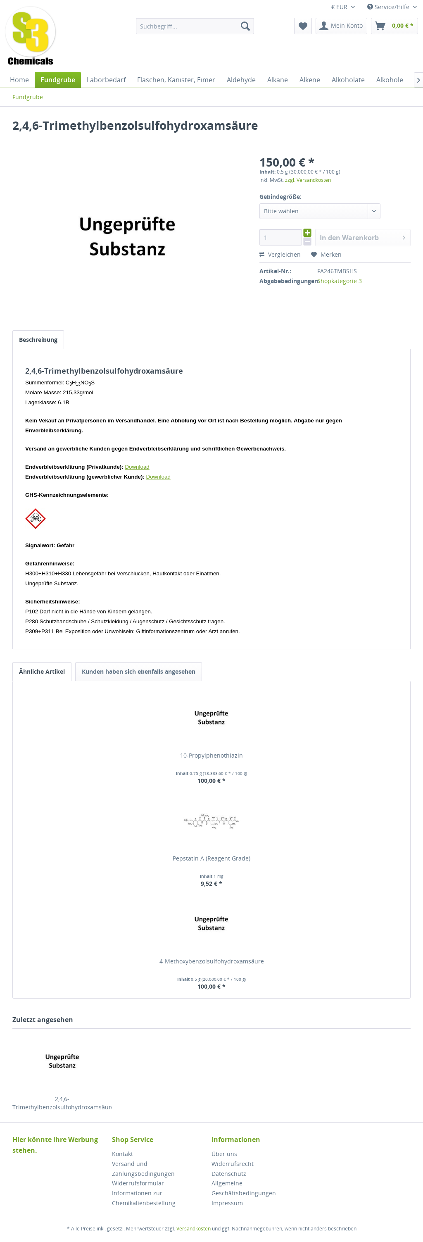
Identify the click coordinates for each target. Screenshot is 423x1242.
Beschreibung (38, 339)
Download (137, 467)
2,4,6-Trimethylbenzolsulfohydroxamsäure (62, 1103)
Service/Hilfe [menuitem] (389, 7)
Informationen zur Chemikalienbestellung (144, 1198)
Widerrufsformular (138, 1183)
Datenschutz (229, 1174)
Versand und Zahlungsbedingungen (143, 1169)
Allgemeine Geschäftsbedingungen (244, 1188)
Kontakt (122, 1154)
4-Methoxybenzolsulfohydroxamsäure (211, 961)
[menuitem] (195, 26)
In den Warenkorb (362, 236)
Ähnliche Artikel (42, 671)
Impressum (227, 1203)
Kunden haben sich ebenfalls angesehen (138, 671)
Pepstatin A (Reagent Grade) (211, 858)
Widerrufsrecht (233, 1164)
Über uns (224, 1154)
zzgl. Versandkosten (308, 180)
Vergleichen (280, 254)
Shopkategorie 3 (339, 281)
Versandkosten (193, 1228)
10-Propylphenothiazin (211, 755)
